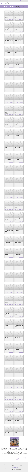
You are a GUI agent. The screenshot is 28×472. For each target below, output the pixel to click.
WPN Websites (21, 465)
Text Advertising (21, 464)
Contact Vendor (11, 19)
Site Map (4, 465)
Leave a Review (6, 19)
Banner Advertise (21, 463)
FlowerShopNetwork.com (18, 469)
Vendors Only (13, 464)
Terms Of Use (13, 465)
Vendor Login (13, 463)
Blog (4, 464)
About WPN (5, 463)
